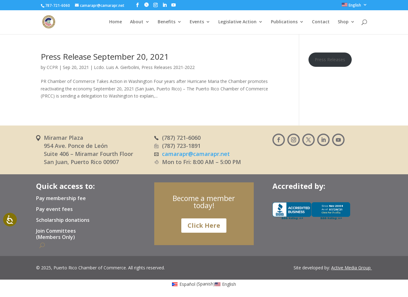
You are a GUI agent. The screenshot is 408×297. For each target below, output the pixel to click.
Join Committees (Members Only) (56, 234)
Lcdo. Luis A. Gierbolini (116, 67)
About (136, 22)
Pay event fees (54, 209)
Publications (284, 22)
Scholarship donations (63, 220)
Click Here (204, 225)
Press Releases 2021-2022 (168, 67)
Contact (321, 22)
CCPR (52, 67)
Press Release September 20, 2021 (105, 56)
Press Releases (330, 59)
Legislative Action (237, 22)
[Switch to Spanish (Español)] (193, 283)
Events (197, 22)
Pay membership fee (61, 198)
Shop (343, 22)
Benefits (166, 22)
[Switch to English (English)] (225, 283)
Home (115, 22)
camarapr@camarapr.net (196, 154)
